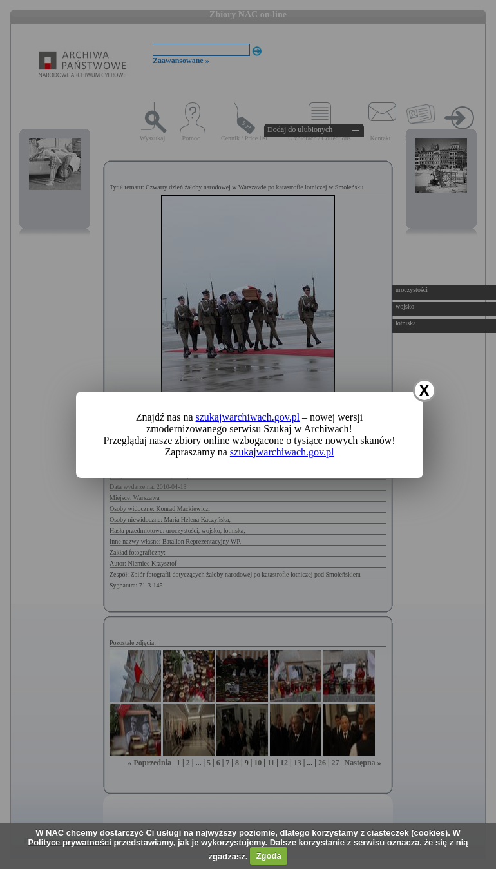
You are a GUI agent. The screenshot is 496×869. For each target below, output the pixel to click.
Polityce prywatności (69, 842)
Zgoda (268, 856)
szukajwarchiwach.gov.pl (248, 417)
